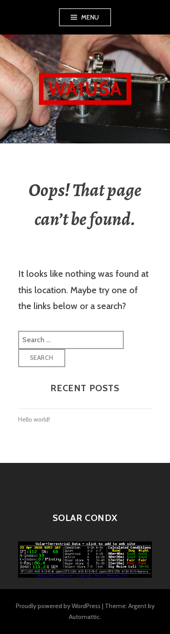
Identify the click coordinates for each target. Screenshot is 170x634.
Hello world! (34, 419)
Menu (90, 17)
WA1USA (85, 89)
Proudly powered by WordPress (58, 606)
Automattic (84, 617)
